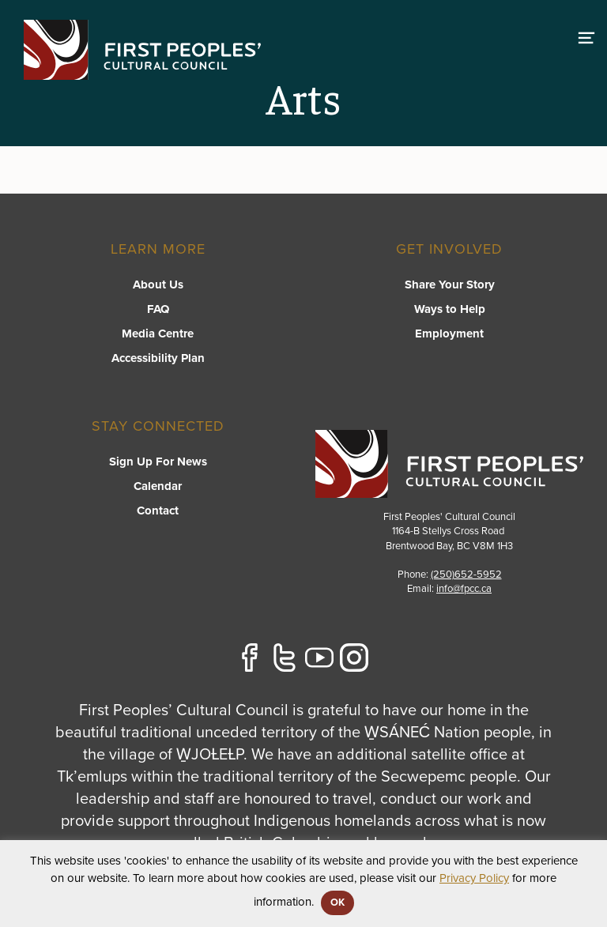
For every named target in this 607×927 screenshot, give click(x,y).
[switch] (586, 35)
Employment (449, 333)
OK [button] (337, 902)
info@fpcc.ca (464, 588)
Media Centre (158, 333)
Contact (158, 510)
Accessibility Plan (158, 358)
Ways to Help (449, 309)
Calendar (158, 486)
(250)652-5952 (466, 574)
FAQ (158, 309)
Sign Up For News (158, 461)
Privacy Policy (474, 878)
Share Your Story (450, 284)
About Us (158, 284)
